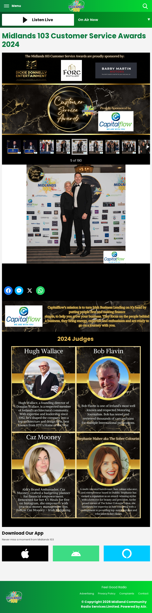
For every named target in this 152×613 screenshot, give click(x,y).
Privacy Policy (106, 593)
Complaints (126, 593)
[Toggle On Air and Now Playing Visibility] (114, 20)
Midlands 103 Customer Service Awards (14, 147)
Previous (10, 159)
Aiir (143, 606)
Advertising (87, 593)
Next (140, 159)
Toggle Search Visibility (145, 6)
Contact (143, 593)
